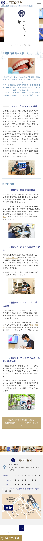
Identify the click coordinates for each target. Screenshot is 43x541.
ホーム (13, 45)
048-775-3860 (12, 538)
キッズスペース (12, 257)
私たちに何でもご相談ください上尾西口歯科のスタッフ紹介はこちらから (21, 423)
